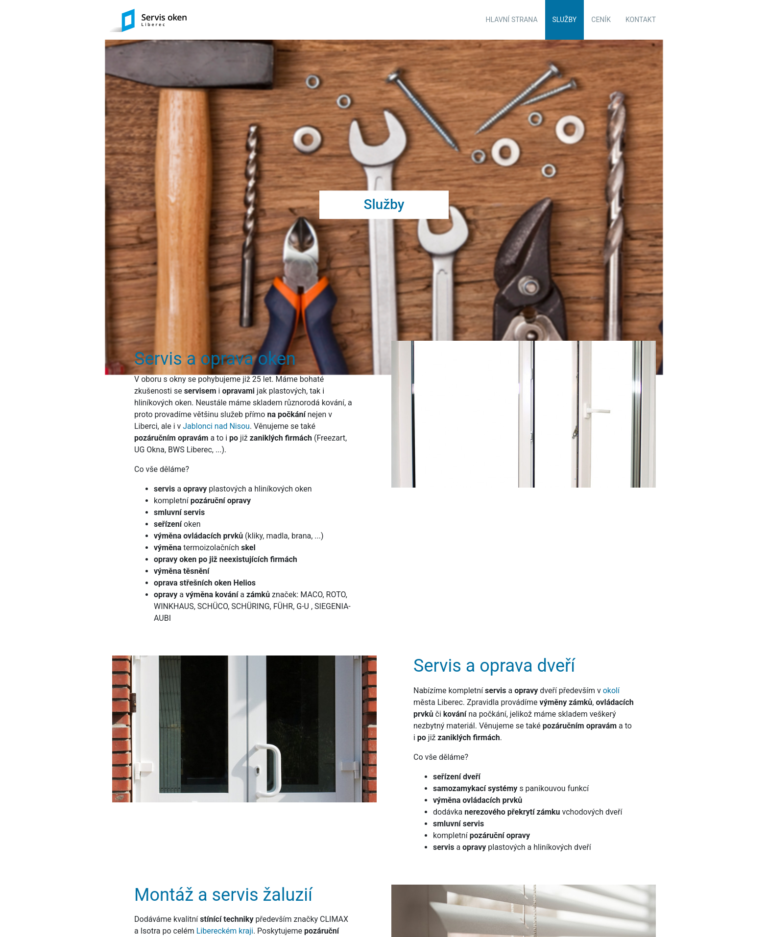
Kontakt (640, 19)
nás (286, 894)
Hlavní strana (512, 19)
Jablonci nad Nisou (216, 377)
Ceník (601, 19)
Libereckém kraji (224, 882)
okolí (611, 642)
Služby (564, 19)
